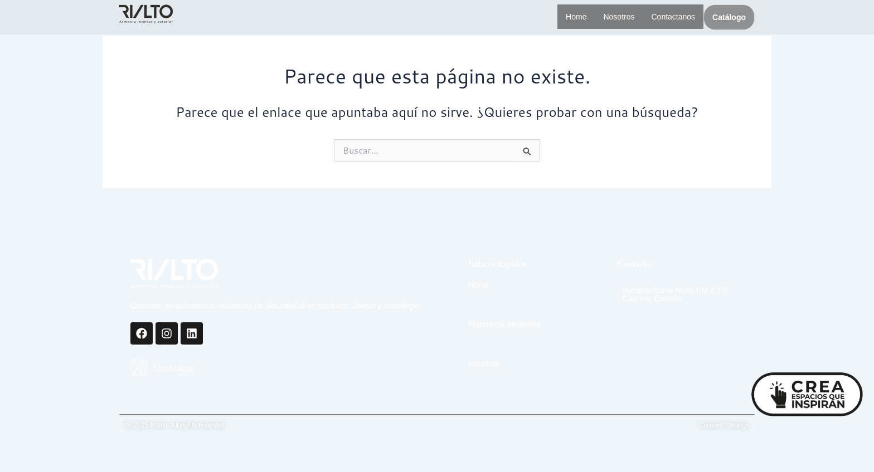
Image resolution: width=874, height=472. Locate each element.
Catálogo (729, 17)
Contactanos (671, 16)
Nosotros (614, 16)
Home (569, 16)
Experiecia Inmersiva (504, 323)
